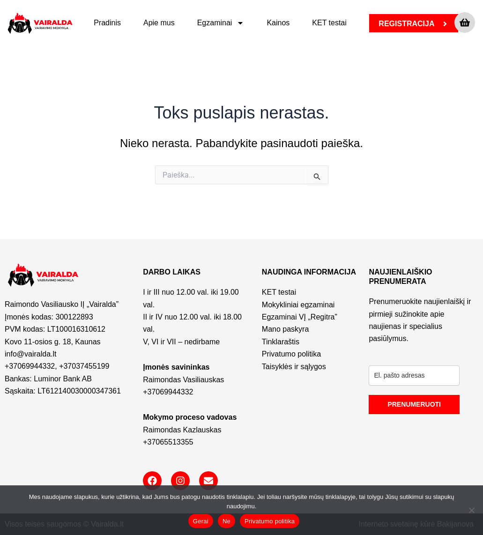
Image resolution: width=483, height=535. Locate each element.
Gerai (200, 521)
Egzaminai (221, 23)
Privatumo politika (270, 521)
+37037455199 (84, 366)
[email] (414, 375)
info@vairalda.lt (31, 354)
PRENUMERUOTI (414, 404)
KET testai (329, 23)
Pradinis (107, 23)
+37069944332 (30, 366)
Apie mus (159, 23)
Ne (226, 521)
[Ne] (471, 510)
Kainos (278, 23)
